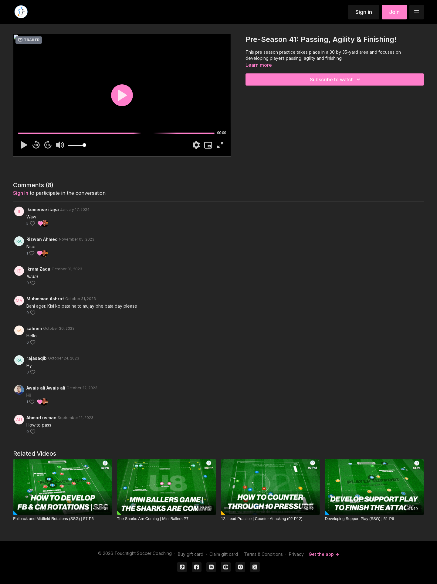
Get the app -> (324, 554)
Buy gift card (190, 554)
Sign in (363, 12)
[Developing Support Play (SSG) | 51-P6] (374, 519)
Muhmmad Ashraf (45, 298)
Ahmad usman (41, 417)
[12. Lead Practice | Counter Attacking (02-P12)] (270, 519)
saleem (34, 328)
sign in (20, 193)
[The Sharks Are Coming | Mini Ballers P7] (166, 519)
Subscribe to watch (336, 79)
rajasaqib (36, 358)
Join (394, 12)
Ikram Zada (38, 269)
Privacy (296, 554)
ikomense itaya (42, 209)
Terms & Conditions (263, 554)
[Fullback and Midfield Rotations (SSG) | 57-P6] (62, 519)
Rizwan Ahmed (42, 239)
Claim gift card (223, 554)
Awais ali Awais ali (45, 387)
